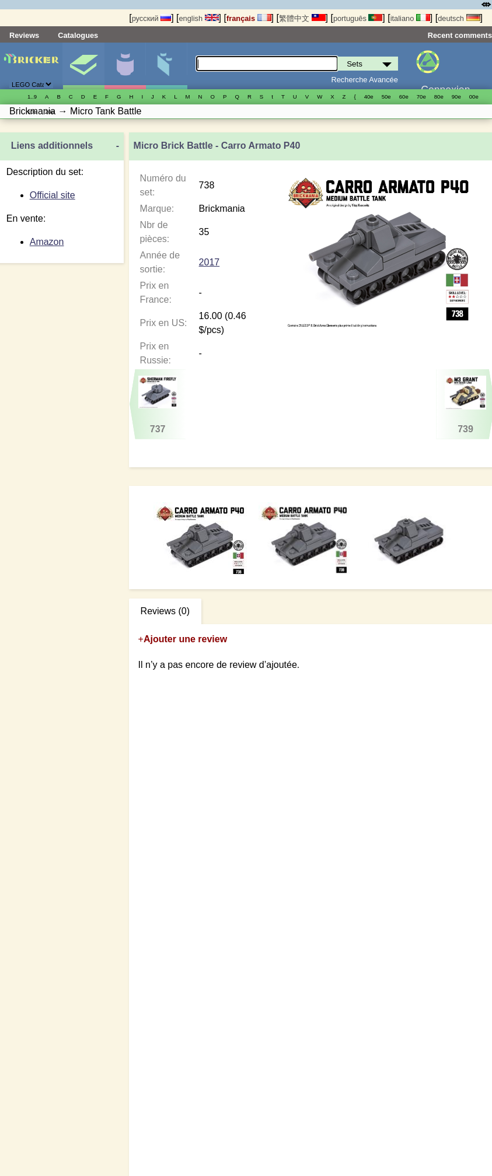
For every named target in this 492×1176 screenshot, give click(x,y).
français (248, 18)
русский (151, 18)
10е (32, 111)
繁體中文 (302, 18)
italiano (410, 18)
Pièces (166, 66)
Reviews (24, 35)
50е (386, 96)
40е (369, 96)
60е (404, 96)
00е (474, 96)
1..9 (32, 96)
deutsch (459, 18)
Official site (52, 195)
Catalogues (78, 35)
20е (49, 111)
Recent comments (460, 35)
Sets (83, 66)
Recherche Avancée (365, 79)
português (357, 18)
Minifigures (124, 66)
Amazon (47, 242)
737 (158, 405)
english (198, 18)
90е (456, 96)
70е (421, 96)
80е (439, 96)
